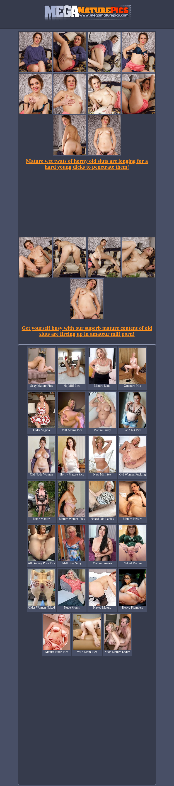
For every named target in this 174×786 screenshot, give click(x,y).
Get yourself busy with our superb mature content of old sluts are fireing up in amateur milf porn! (87, 331)
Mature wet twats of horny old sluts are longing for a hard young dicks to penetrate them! (87, 164)
